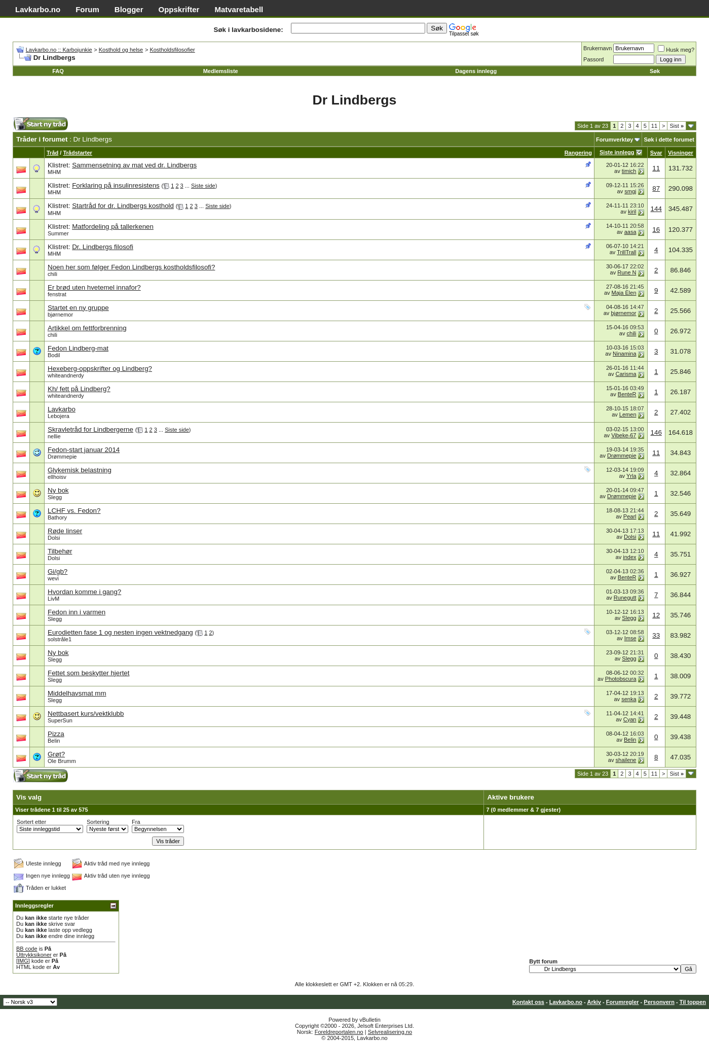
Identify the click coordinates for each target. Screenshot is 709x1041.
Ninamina (624, 354)
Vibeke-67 (623, 435)
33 (656, 635)
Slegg (55, 497)
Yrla (631, 476)
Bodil (54, 355)
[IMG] (23, 961)
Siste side (203, 186)
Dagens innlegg (476, 71)
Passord (593, 59)
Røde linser (65, 531)
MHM (54, 172)
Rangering (578, 153)
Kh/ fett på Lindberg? (79, 389)
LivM (53, 599)
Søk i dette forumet (669, 139)
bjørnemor (60, 314)
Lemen (628, 414)
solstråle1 (59, 639)
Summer (58, 233)
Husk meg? (676, 50)
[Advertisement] (223, 126)
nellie (54, 436)
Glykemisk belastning (79, 470)
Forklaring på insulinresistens (116, 185)
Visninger (680, 153)
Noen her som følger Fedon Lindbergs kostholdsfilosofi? (131, 267)
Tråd (52, 153)
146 (656, 432)
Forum (87, 9)
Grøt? (56, 754)
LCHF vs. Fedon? (74, 510)
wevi (53, 578)
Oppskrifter (179, 9)
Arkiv (594, 1002)
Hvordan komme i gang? (84, 592)
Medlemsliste (220, 71)
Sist (676, 126)
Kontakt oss (528, 1002)
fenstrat (57, 294)
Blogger (129, 9)
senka (628, 699)
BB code (27, 949)
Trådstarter (77, 153)
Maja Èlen (624, 293)
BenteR (627, 394)
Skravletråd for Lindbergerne (90, 429)
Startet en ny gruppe (78, 307)
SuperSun (60, 720)
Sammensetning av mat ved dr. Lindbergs (134, 165)
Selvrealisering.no (390, 1032)
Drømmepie (62, 457)
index (629, 557)
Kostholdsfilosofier (172, 50)
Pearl (630, 516)
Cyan (630, 719)
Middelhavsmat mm (77, 693)
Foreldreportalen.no (339, 1032)
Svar (656, 153)
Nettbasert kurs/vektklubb (86, 713)
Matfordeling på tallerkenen (113, 226)
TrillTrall (626, 252)
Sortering (98, 822)
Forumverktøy (614, 139)
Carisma (626, 374)
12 (656, 615)
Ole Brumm (62, 761)
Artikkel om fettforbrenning (87, 328)
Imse (630, 638)
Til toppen (693, 1002)
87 (656, 188)
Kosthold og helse (121, 50)
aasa (630, 232)
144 (656, 209)
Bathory (57, 517)
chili (52, 274)
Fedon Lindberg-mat (78, 348)
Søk (655, 71)
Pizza (56, 734)
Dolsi (54, 538)
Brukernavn (597, 48)
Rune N (626, 272)
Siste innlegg (617, 152)
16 (656, 229)
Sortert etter (31, 822)
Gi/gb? (57, 571)
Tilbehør (60, 551)
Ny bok (58, 490)
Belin (54, 741)
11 (654, 126)
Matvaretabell (238, 9)
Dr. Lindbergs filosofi (102, 247)
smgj (630, 191)
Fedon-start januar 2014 (84, 450)
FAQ (58, 71)
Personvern (659, 1002)
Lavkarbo (62, 409)
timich (629, 171)
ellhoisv (57, 477)
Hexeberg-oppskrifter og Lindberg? (100, 368)
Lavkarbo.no (37, 9)
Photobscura (621, 679)
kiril (632, 212)
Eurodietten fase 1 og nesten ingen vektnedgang (120, 632)
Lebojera (58, 416)
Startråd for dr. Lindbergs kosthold (123, 206)
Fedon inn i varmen (76, 612)
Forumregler (622, 1002)
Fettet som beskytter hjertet (88, 673)
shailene (626, 760)
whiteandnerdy (66, 375)
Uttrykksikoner (34, 955)
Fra (136, 822)
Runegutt (625, 598)
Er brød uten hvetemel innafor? (94, 287)
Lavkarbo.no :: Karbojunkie (59, 50)
